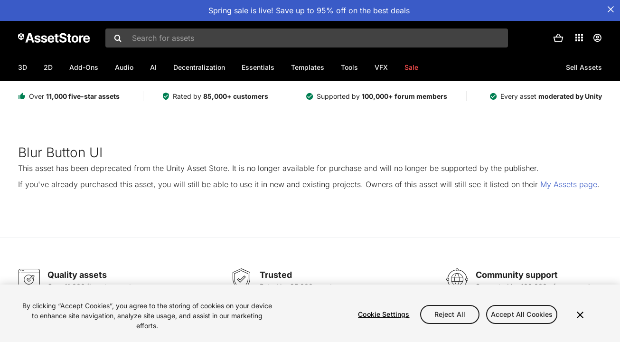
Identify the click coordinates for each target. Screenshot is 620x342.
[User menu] (597, 38)
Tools (349, 67)
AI (153, 67)
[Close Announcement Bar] (610, 9)
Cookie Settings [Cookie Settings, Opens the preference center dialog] (383, 314)
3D (22, 67)
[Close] (580, 314)
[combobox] (306, 38)
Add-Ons (83, 67)
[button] (558, 38)
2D (48, 67)
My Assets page (568, 184)
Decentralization (199, 67)
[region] (310, 313)
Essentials (258, 67)
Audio (124, 67)
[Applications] (579, 37)
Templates (307, 67)
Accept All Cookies (522, 314)
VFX (381, 67)
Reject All (449, 314)
